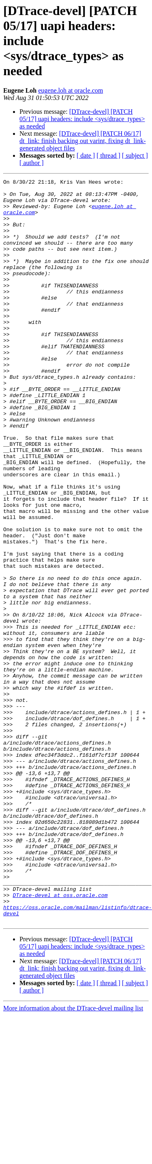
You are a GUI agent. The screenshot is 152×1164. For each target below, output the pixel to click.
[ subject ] (135, 155)
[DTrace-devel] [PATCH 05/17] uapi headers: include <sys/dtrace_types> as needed (82, 119)
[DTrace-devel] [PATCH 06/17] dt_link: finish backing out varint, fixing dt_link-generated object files (82, 141)
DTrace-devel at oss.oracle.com (60, 1038)
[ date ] (86, 155)
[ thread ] (108, 155)
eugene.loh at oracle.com (70, 90)
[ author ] (31, 162)
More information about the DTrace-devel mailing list (73, 1156)
